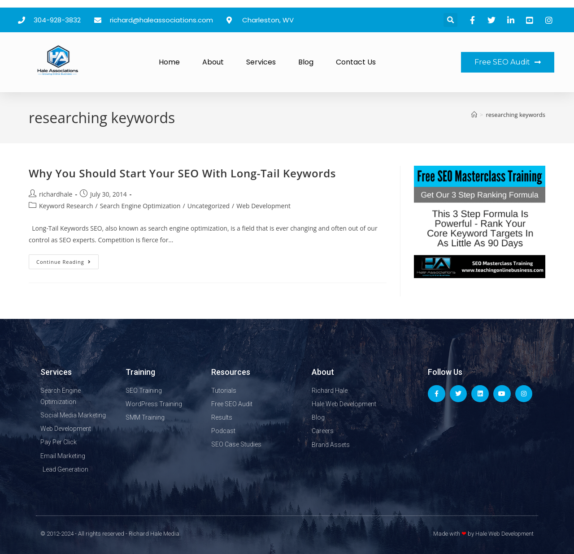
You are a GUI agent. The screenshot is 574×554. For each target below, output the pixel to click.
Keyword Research (66, 206)
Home (169, 62)
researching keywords (515, 115)
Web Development (263, 206)
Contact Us (356, 62)
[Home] (474, 115)
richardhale (55, 194)
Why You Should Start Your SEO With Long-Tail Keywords (182, 173)
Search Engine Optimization (140, 206)
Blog (305, 62)
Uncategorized (208, 206)
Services (261, 62)
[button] (450, 20)
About (213, 62)
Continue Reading (67, 259)
